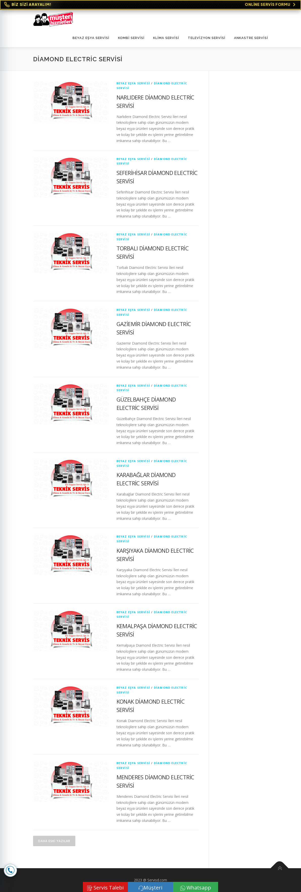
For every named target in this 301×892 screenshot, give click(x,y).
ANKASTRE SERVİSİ (251, 38)
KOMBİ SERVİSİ (131, 38)
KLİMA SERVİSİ (166, 38)
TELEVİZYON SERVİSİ (206, 38)
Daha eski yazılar (54, 841)
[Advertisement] (243, 157)
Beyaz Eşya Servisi (91, 38)
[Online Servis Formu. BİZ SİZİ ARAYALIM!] (150, 4)
